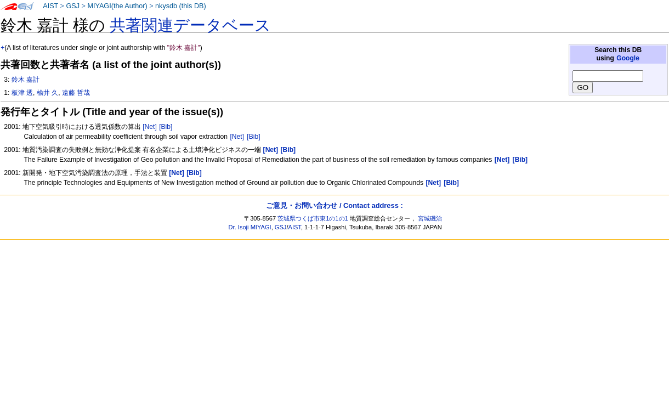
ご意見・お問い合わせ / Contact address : (334, 205)
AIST (50, 6)
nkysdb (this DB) (180, 6)
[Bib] (165, 127)
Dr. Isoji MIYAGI (250, 227)
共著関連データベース (190, 25)
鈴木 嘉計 (25, 79)
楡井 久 (47, 93)
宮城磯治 (430, 218)
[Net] (150, 127)
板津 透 (22, 93)
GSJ (73, 6)
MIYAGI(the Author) (117, 6)
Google (627, 58)
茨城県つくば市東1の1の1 (312, 218)
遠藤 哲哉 (76, 93)
